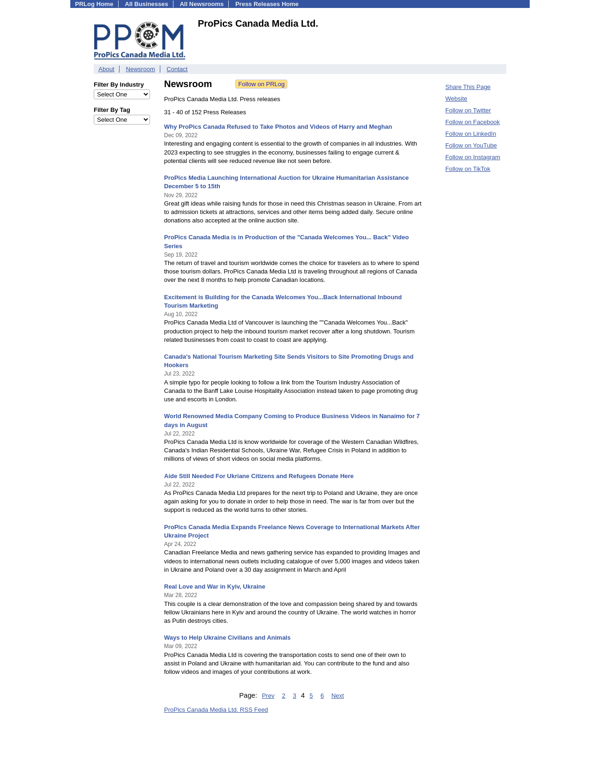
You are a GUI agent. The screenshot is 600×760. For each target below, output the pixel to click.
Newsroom (140, 69)
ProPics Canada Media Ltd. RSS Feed (216, 709)
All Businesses (146, 3)
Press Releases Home (267, 3)
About (106, 69)
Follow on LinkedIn (470, 133)
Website (456, 98)
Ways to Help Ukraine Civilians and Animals (227, 637)
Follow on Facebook (472, 121)
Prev (268, 695)
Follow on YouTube (471, 145)
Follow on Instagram (472, 157)
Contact (177, 69)
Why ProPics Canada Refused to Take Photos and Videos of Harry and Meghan (278, 126)
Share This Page (468, 86)
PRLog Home (94, 3)
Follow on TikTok (467, 168)
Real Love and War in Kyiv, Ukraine (214, 586)
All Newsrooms (202, 3)
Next (337, 695)
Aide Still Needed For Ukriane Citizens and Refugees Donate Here (259, 476)
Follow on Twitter (468, 110)
